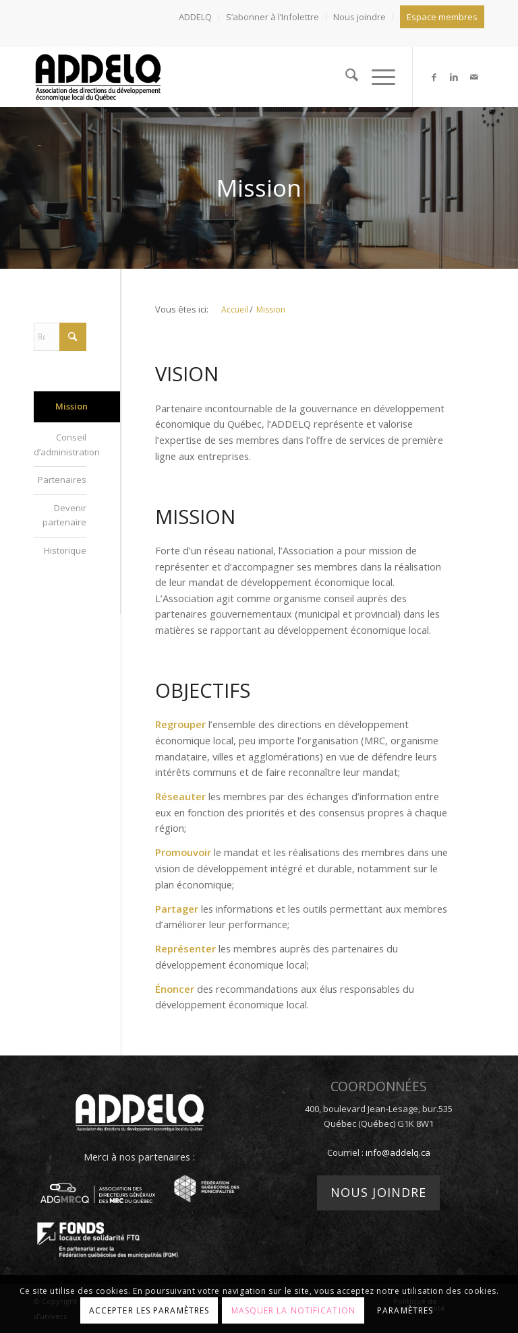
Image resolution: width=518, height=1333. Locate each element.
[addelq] (98, 76)
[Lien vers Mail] (474, 77)
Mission (71, 406)
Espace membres (442, 17)
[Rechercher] (345, 76)
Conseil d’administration (60, 444)
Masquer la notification (293, 1310)
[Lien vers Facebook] (434, 77)
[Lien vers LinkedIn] (454, 77)
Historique (65, 550)
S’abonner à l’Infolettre (272, 17)
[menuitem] (195, 17)
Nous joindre (359, 17)
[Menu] (376, 76)
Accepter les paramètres (149, 1310)
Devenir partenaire (64, 515)
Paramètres (405, 1310)
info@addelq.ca (398, 1152)
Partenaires (62, 480)
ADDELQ (195, 17)
